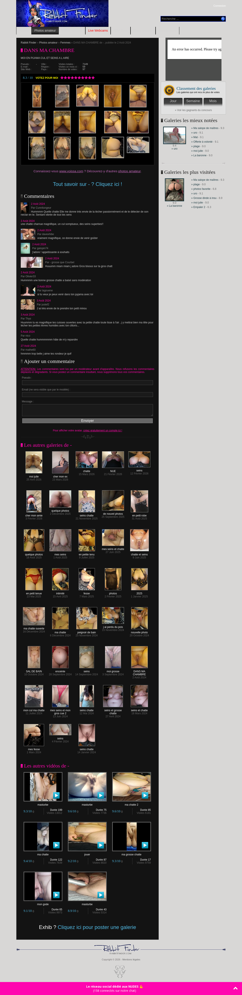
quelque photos (60, 509)
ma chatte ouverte (34, 627)
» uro (174, 148)
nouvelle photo (139, 631)
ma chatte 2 (131, 803)
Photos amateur (45, 30)
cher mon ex (60, 475)
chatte (87, 470)
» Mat (194, 137)
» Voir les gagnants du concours (193, 110)
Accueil (24, 30)
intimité (60, 592)
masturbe (43, 803)
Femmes (65, 42)
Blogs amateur (143, 30)
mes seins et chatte (113, 548)
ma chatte (60, 631)
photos (113, 592)
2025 (139, 592)
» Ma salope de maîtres (204, 128)
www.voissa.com (71, 171)
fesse (87, 592)
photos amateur (129, 171)
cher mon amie (33, 514)
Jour (173, 101)
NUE (113, 470)
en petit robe (139, 514)
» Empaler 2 (198, 207)
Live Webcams (98, 30)
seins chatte (86, 514)
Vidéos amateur (72, 30)
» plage (195, 146)
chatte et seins (139, 553)
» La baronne (199, 155)
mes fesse (34, 748)
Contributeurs (167, 30)
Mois (213, 101)
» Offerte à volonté (202, 141)
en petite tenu (86, 553)
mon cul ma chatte (34, 709)
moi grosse (113, 670)
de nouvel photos (113, 512)
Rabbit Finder (28, 42)
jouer (87, 853)
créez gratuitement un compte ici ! (102, 430)
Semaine (193, 101)
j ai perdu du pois (113, 626)
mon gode (43, 903)
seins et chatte (139, 709)
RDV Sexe (120, 30)
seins (139, 469)
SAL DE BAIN (34, 670)
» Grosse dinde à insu (204, 198)
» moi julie (197, 150)
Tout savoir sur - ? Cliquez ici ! (87, 184)
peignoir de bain (86, 631)
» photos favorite (200, 188)
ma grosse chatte (131, 853)
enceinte (60, 670)
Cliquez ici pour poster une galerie (97, 927)
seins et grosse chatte (113, 710)
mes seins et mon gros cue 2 (60, 710)
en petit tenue (34, 592)
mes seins (60, 553)
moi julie (33, 475)
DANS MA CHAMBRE (139, 672)
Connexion (219, 5)
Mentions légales (131, 959)
